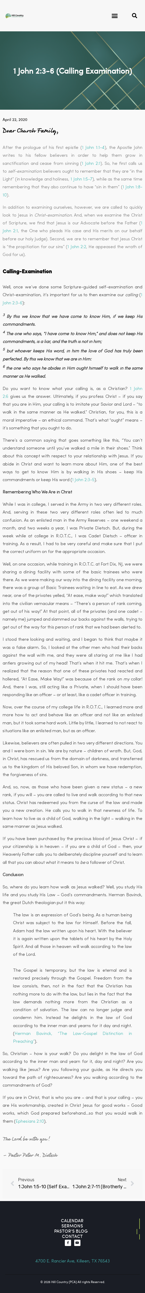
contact (72, 1236)
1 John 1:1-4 (93, 147)
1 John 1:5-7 (81, 179)
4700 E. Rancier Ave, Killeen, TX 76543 (72, 1261)
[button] (115, 16)
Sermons (72, 1226)
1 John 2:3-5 (83, 480)
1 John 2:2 (76, 247)
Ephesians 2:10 (30, 1121)
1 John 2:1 (91, 163)
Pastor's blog (71, 1231)
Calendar (72, 1221)
